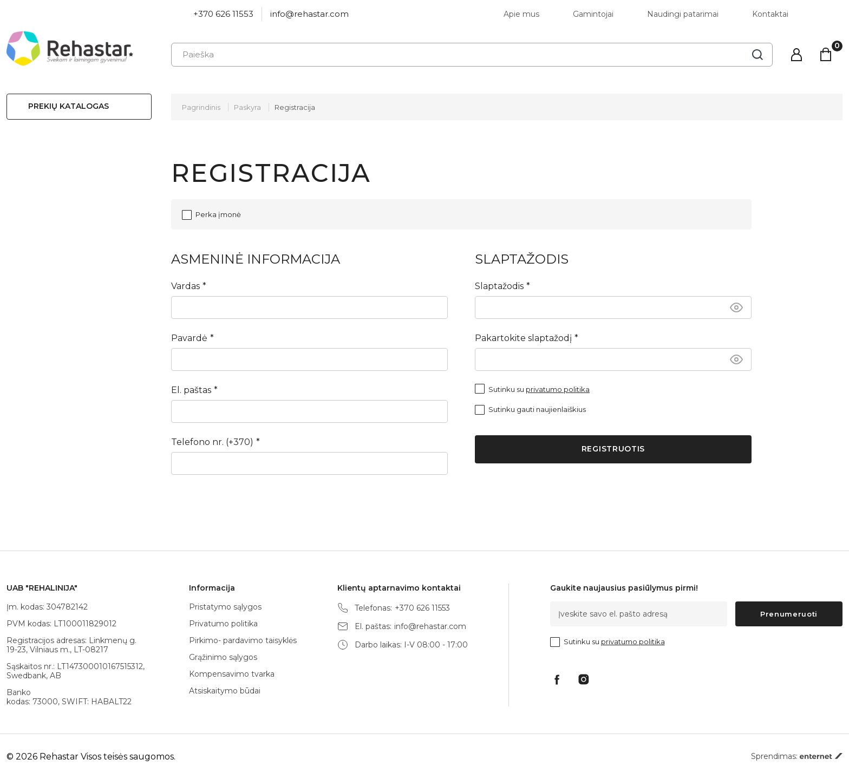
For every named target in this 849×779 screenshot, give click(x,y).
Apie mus (521, 14)
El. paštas (191, 390)
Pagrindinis (201, 107)
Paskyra (247, 107)
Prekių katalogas (68, 106)
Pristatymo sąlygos (225, 607)
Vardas (185, 286)
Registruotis (613, 449)
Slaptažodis (499, 286)
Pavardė (189, 338)
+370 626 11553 (223, 14)
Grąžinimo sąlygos (223, 657)
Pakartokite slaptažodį (523, 338)
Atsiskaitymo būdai (224, 691)
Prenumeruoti (789, 614)
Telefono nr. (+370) (212, 442)
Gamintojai (593, 14)
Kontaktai (770, 14)
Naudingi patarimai (683, 14)
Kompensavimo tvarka (232, 674)
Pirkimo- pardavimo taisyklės (243, 640)
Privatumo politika (223, 624)
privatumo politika (558, 389)
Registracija (295, 107)
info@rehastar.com (309, 14)
